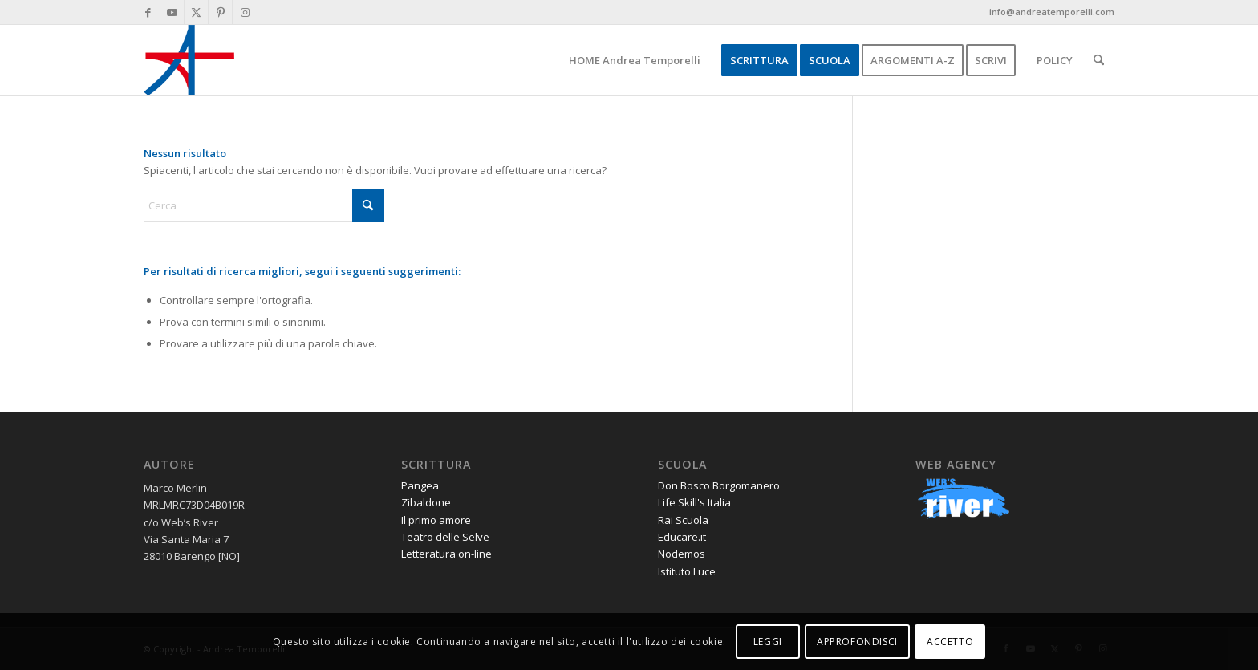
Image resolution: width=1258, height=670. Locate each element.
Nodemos (681, 553)
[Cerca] (1098, 60)
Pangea (420, 485)
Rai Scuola (683, 520)
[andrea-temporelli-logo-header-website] (189, 60)
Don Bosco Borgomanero (719, 485)
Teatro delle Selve (445, 537)
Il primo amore (436, 520)
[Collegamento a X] (196, 12)
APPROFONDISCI (857, 641)
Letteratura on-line (446, 553)
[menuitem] (634, 60)
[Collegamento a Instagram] (245, 12)
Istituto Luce (687, 571)
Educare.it (682, 537)
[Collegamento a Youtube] (172, 12)
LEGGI (767, 641)
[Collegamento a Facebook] (148, 12)
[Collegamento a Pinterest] (220, 12)
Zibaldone (426, 502)
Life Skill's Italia (694, 502)
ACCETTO (950, 641)
